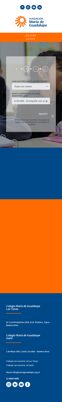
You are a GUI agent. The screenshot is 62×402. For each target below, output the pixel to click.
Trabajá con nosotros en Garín (20, 365)
